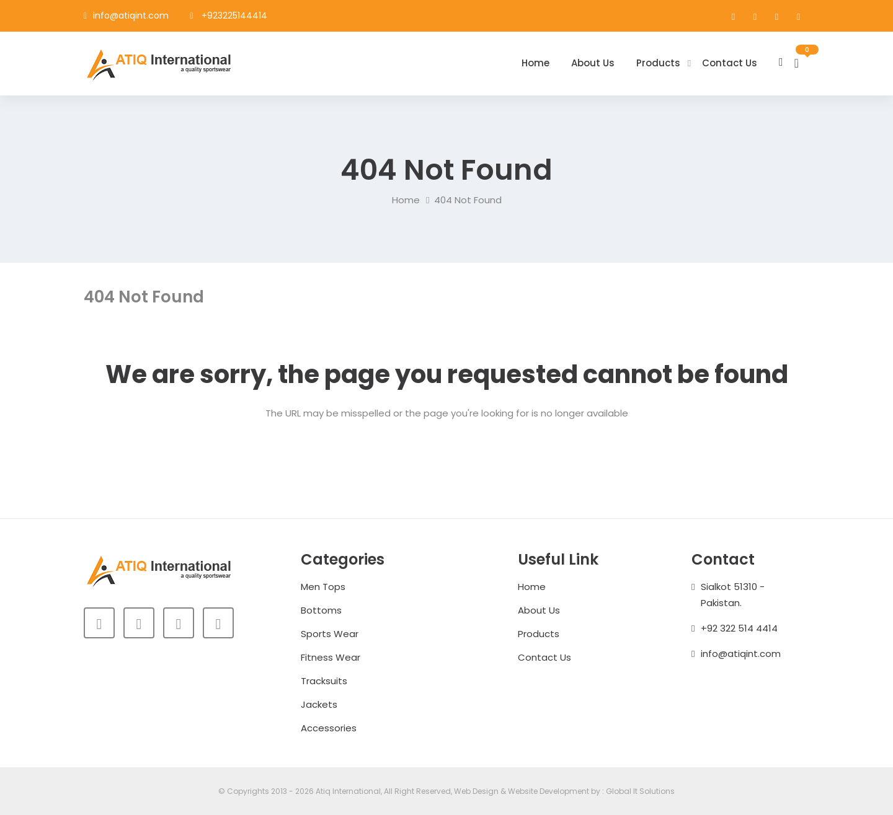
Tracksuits (324, 680)
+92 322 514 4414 (739, 628)
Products (658, 62)
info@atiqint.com (131, 15)
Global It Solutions (640, 791)
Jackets (319, 704)
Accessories (329, 727)
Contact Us (729, 62)
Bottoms (321, 610)
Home (535, 62)
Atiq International (348, 791)
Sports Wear (329, 633)
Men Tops (323, 586)
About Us (593, 62)
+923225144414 (234, 15)
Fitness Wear (330, 657)
